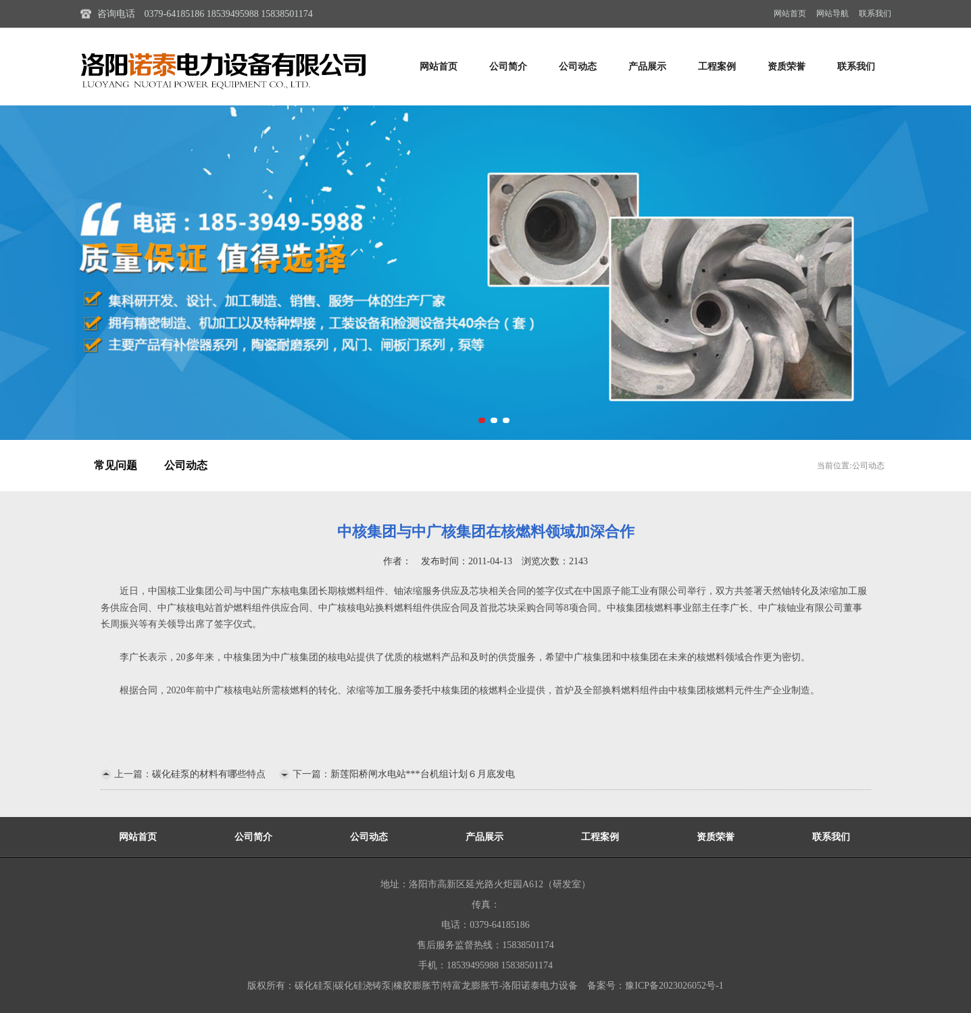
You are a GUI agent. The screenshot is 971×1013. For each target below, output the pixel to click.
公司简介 (508, 66)
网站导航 (832, 13)
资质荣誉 (786, 66)
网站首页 (790, 13)
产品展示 (647, 66)
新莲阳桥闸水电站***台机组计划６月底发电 (422, 774)
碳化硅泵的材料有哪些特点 (209, 774)
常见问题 (115, 465)
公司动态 (578, 66)
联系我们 (875, 13)
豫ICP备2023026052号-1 (674, 986)
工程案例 (717, 66)
